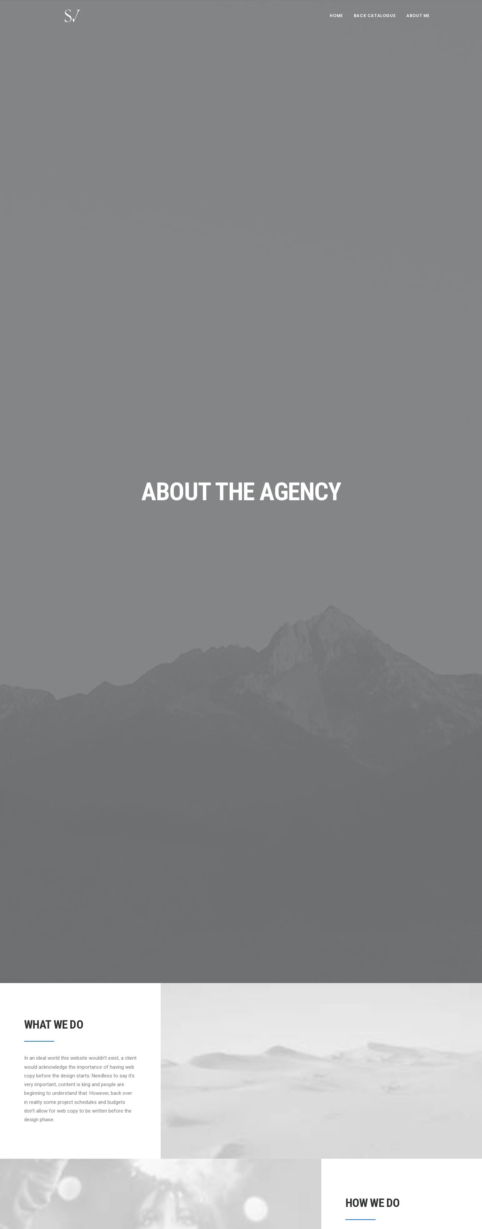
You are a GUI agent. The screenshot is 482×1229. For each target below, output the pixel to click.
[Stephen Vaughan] (65, 19)
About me (418, 19)
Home (336, 19)
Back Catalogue (375, 19)
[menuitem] (338, 19)
